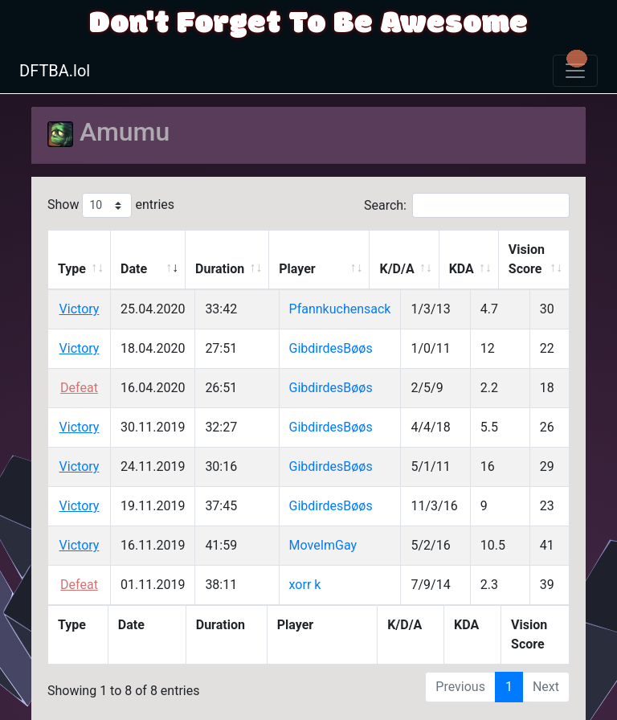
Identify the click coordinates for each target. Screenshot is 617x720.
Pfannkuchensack (340, 309)
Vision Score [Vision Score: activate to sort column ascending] (527, 259)
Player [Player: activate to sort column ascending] (297, 268)
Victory (79, 309)
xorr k (305, 584)
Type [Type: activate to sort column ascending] (72, 268)
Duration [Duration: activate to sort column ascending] (219, 268)
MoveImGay (323, 545)
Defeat (79, 387)
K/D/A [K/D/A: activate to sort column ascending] (396, 268)
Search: (467, 205)
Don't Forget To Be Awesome (308, 24)
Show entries (110, 205)
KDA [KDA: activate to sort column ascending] (461, 268)
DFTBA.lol (54, 70)
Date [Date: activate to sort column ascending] (134, 268)
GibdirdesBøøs (331, 348)
